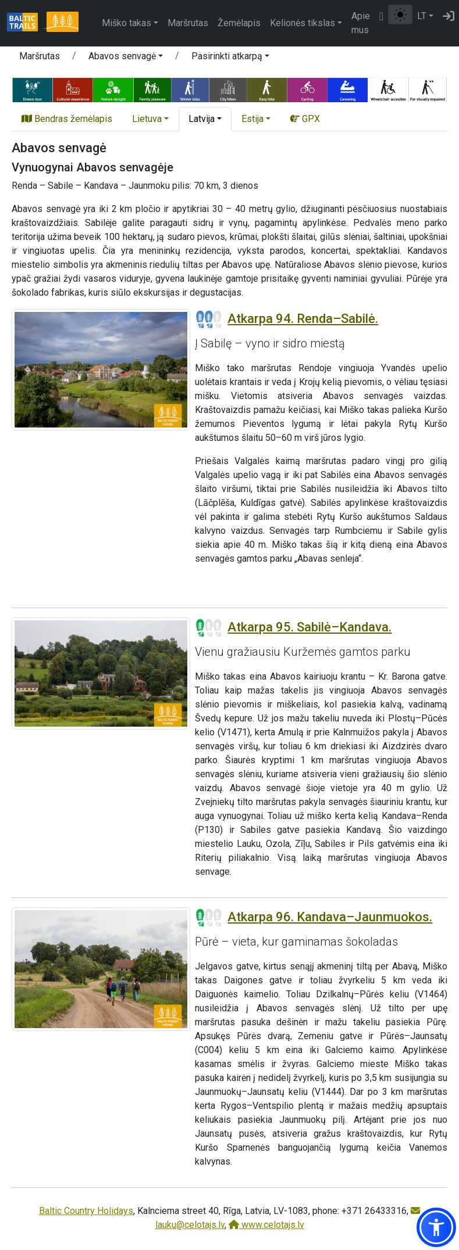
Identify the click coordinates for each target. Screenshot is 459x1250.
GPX (305, 118)
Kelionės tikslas (302, 22)
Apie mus (360, 22)
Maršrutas (188, 22)
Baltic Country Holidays (86, 1210)
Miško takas (126, 22)
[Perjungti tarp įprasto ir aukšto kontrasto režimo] (400, 14)
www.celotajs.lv (266, 1224)
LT (421, 15)
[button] (125, 58)
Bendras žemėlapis (67, 118)
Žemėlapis (239, 22)
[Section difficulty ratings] (209, 319)
